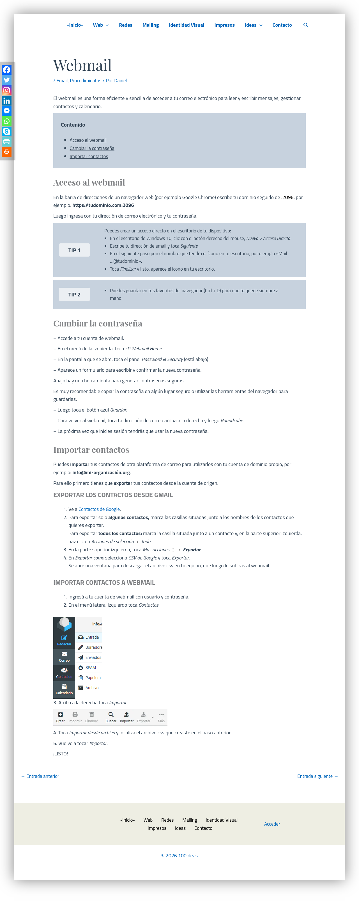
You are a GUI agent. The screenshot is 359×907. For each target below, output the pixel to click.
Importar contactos (90, 156)
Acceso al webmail (89, 140)
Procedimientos (87, 80)
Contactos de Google (100, 521)
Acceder (272, 836)
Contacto (282, 25)
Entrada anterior (40, 788)
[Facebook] (7, 70)
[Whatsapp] (7, 125)
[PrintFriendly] (7, 147)
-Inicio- (75, 25)
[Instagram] (7, 92)
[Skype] (7, 136)
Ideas (251, 25)
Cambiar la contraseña (93, 148)
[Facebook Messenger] (7, 114)
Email (62, 80)
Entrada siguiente (317, 788)
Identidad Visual (186, 25)
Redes (125, 25)
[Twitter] (7, 81)
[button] (306, 25)
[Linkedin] (7, 103)
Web (98, 25)
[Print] (7, 158)
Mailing (150, 25)
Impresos (224, 25)
